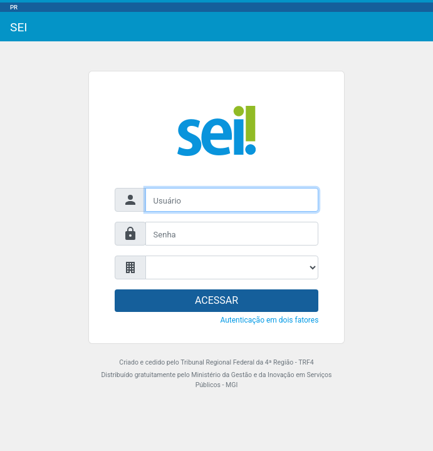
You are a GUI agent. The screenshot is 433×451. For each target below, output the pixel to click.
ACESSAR (216, 300)
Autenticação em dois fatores (269, 320)
